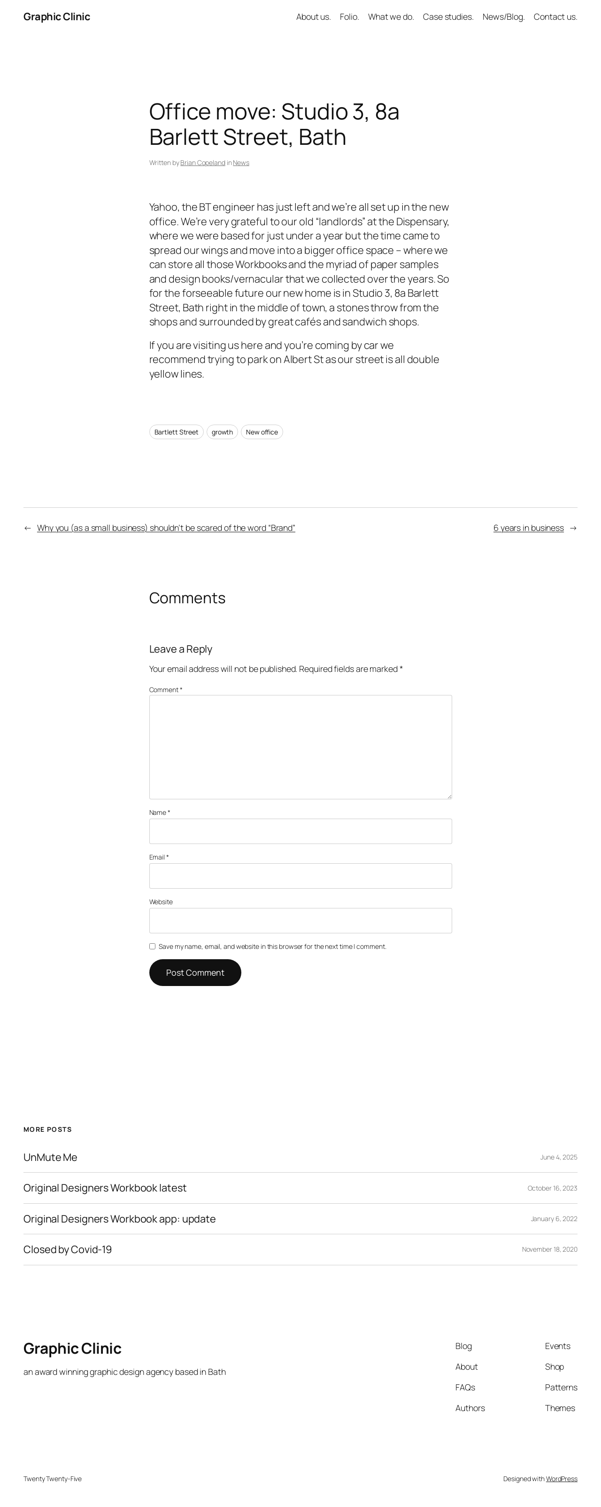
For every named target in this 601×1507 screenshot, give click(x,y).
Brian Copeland (202, 162)
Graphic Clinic (56, 16)
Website (161, 901)
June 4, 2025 (559, 1156)
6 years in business (528, 527)
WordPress (562, 1478)
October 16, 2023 (553, 1188)
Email (159, 856)
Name (159, 812)
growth (222, 431)
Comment (166, 689)
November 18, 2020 (550, 1249)
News (241, 162)
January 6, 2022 (554, 1218)
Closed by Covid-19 (67, 1249)
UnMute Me (50, 1157)
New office (262, 431)
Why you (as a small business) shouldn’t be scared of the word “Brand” (166, 527)
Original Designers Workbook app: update (119, 1218)
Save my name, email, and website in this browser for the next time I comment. (272, 946)
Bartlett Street (176, 431)
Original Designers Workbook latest (105, 1187)
